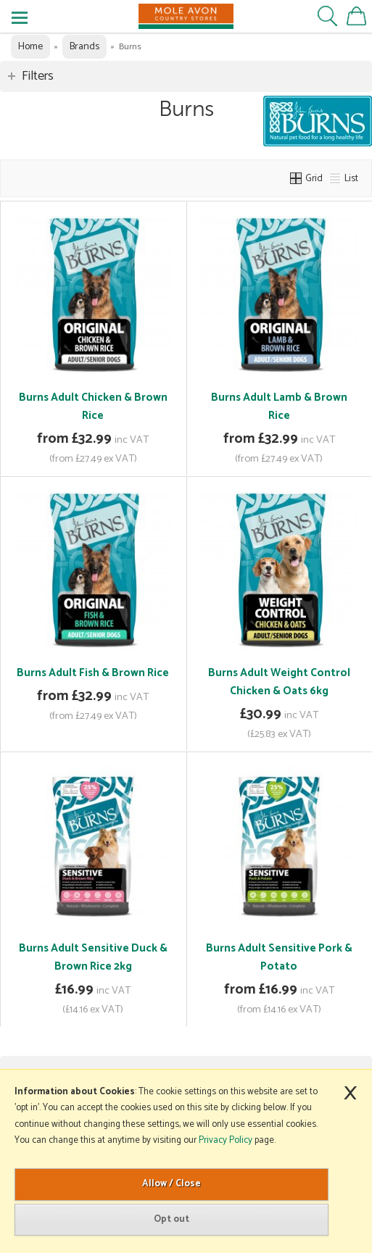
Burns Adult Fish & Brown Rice (93, 673)
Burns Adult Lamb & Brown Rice (279, 406)
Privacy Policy (225, 1140)
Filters (38, 76)
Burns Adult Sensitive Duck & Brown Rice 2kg (93, 957)
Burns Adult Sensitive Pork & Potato (279, 957)
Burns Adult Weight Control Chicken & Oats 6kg (279, 682)
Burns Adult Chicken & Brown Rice (93, 406)
